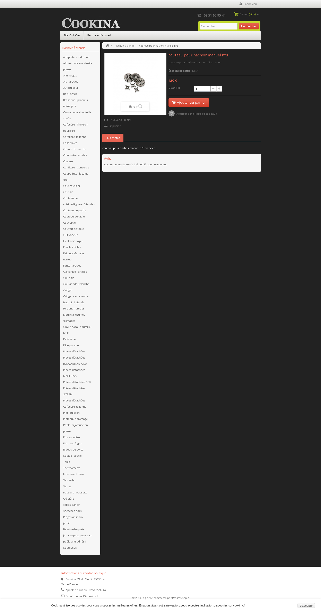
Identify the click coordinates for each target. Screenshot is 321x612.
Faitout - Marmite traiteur (73, 256)
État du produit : (180, 71)
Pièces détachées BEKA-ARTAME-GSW (75, 360)
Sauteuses (70, 547)
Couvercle (69, 222)
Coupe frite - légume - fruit (76, 177)
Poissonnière (71, 437)
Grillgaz (68, 290)
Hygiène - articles (74, 308)
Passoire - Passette (75, 492)
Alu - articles (70, 81)
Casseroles (70, 143)
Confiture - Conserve (76, 167)
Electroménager (73, 241)
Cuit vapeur (70, 235)
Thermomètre (71, 468)
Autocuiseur (70, 88)
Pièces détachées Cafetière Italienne (74, 403)
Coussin (68, 192)
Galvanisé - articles (75, 271)
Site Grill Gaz (72, 35)
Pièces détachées (74, 351)
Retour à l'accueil (99, 35)
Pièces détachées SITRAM (74, 391)
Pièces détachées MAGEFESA (74, 373)
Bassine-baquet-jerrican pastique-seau (77, 532)
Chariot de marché (74, 149)
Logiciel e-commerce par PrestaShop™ (165, 598)
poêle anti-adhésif (74, 541)
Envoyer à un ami (120, 120)
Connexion (250, 4)
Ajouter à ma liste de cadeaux (196, 114)
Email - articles (72, 247)
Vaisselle (69, 480)
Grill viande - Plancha (76, 284)
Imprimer (115, 126)
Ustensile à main (73, 474)
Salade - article (72, 455)
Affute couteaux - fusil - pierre (77, 66)
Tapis (66, 462)
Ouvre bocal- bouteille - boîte (77, 330)
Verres (67, 486)
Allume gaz (70, 75)
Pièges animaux (73, 517)
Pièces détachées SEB (77, 382)
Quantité (174, 88)
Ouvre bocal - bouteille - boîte (77, 115)
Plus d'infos (113, 138)
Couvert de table (73, 229)
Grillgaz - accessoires (76, 296)
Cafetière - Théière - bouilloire (75, 127)
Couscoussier (71, 186)
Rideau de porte (73, 449)
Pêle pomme (71, 345)
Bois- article (70, 94)
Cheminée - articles (75, 155)
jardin (66, 523)
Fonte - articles (72, 265)
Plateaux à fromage (75, 419)
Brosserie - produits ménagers (75, 103)
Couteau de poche (74, 210)
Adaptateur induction (76, 57)
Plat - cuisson (71, 413)
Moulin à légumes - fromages (75, 318)
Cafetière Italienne (74, 137)
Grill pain (68, 278)
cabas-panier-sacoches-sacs (72, 508)
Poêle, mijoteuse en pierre (75, 428)
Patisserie (69, 339)
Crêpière (68, 498)
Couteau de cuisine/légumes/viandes (79, 201)
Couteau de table (74, 216)
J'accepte (306, 605)
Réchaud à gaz (72, 443)
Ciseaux (68, 161)
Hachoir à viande (73, 302)
